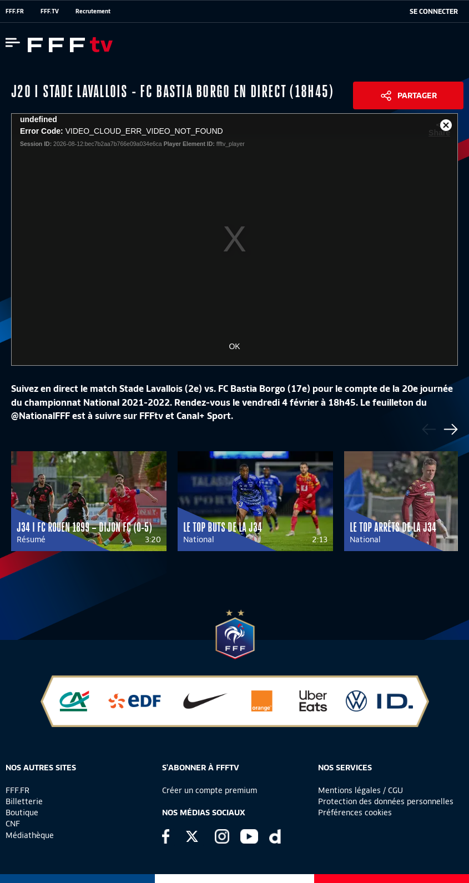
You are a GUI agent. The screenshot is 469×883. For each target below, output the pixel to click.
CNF (13, 823)
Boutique (22, 812)
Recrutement (92, 11)
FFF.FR (15, 11)
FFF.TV (50, 11)
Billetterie (24, 801)
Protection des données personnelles (385, 801)
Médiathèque (30, 835)
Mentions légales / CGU (360, 790)
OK (234, 346)
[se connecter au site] (434, 12)
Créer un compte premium (209, 790)
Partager (417, 95)
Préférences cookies (355, 812)
